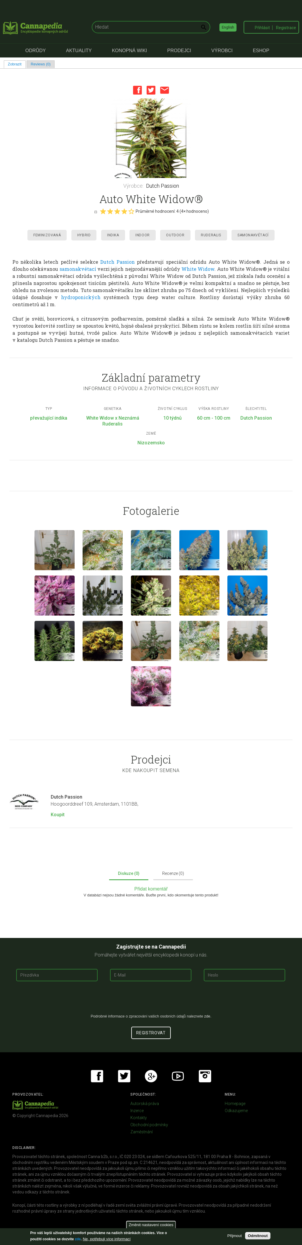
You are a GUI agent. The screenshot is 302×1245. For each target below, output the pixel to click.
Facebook (137, 90)
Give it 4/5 (124, 211)
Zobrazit (17, 64)
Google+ (151, 1076)
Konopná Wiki (129, 50)
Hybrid (84, 235)
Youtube (177, 1076)
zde (78, 1239)
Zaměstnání (141, 1131)
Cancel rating (95, 212)
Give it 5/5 (131, 211)
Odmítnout (257, 1236)
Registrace (286, 27)
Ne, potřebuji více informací (107, 1239)
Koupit (58, 814)
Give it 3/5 (117, 211)
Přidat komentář (151, 888)
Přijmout (234, 1236)
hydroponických (81, 297)
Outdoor (175, 235)
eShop (261, 50)
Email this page (164, 90)
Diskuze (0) (128, 873)
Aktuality (79, 50)
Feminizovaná (47, 235)
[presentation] (151, 999)
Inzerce (137, 1110)
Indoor (142, 235)
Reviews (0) (41, 64)
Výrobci (222, 50)
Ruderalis (211, 235)
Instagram (205, 1076)
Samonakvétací (253, 235)
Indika (113, 235)
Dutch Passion (162, 186)
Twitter (151, 90)
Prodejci (179, 50)
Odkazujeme (236, 1110)
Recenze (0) (173, 873)
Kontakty (138, 1117)
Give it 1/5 (103, 211)
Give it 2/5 (110, 211)
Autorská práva (144, 1103)
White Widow (197, 269)
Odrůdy (35, 50)
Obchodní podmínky (149, 1124)
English (228, 27)
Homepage (235, 1103)
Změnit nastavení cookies (151, 1225)
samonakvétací (78, 269)
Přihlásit (262, 27)
